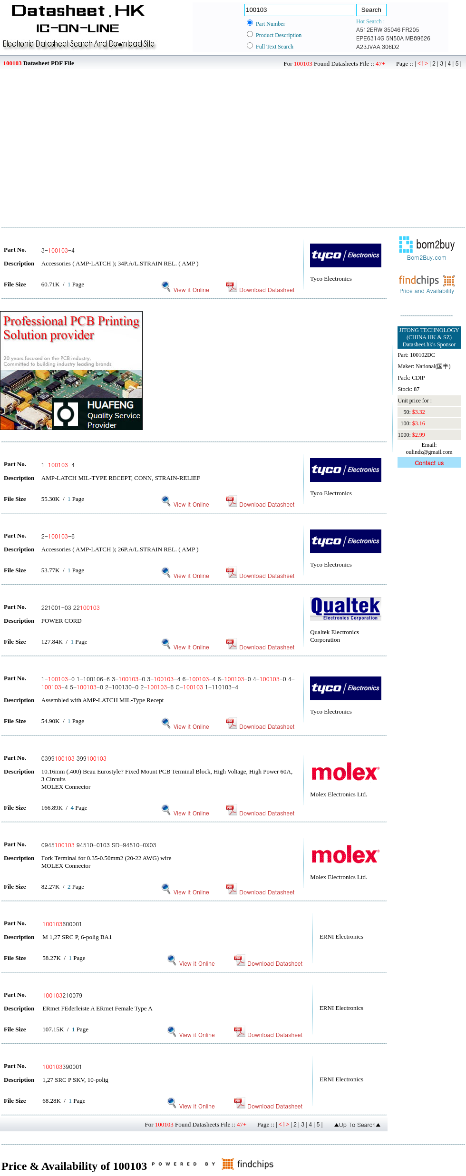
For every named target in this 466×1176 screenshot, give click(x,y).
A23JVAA (368, 46)
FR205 (410, 29)
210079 (62, 995)
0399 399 (74, 758)
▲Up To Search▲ (357, 1124)
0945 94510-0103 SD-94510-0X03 (98, 845)
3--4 (58, 250)
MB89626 (417, 38)
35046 (392, 29)
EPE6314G (370, 38)
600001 (62, 924)
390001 (62, 1066)
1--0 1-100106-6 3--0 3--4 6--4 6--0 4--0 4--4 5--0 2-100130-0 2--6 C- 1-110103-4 (168, 683)
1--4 (58, 465)
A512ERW (369, 29)
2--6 (58, 536)
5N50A (395, 38)
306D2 (390, 46)
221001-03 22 (70, 607)
